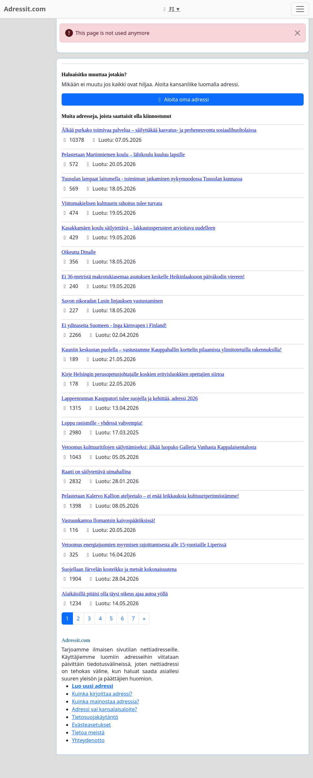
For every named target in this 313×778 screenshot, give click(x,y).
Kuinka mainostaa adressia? (105, 701)
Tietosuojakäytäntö (95, 717)
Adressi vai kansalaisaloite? (104, 709)
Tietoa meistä (88, 732)
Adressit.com (25, 9)
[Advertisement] (26, 115)
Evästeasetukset (91, 724)
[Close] (297, 33)
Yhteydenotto (88, 740)
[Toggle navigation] (300, 9)
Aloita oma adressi (182, 99)
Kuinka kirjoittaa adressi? (102, 693)
